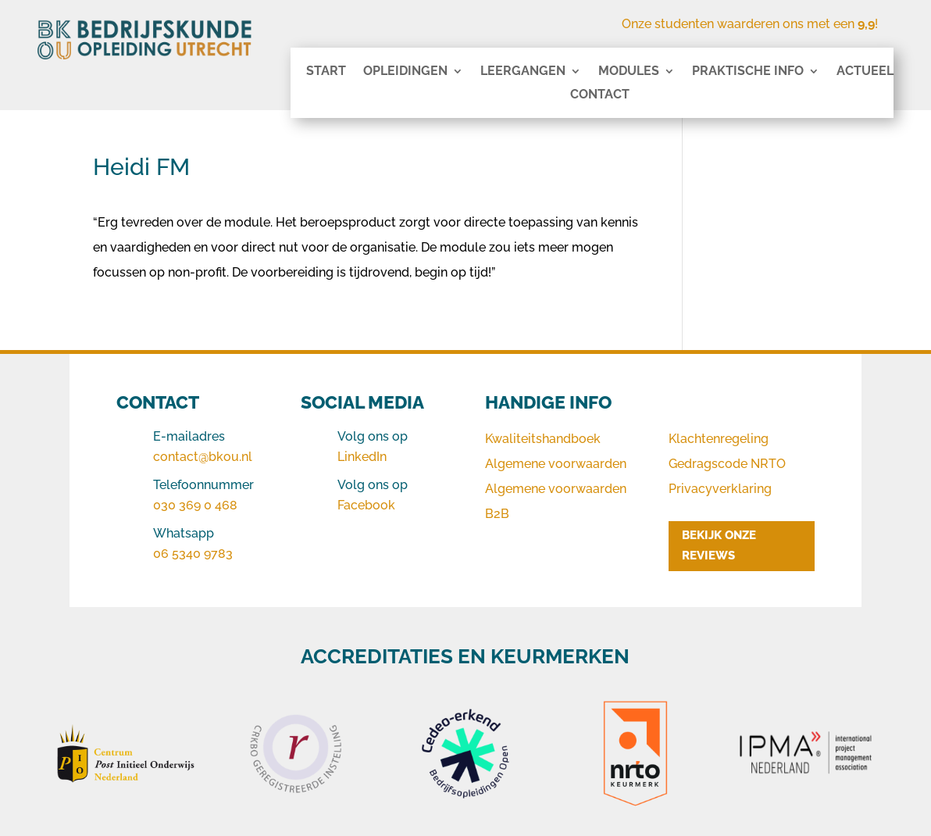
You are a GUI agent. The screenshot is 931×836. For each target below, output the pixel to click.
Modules (628, 72)
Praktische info (748, 72)
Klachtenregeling (719, 438)
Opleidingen (405, 72)
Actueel (865, 72)
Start (326, 72)
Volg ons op (372, 436)
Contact (600, 95)
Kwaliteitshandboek (543, 438)
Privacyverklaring (720, 488)
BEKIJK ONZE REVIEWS (719, 545)
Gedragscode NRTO (727, 463)
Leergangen (522, 72)
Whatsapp (183, 533)
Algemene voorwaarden (555, 463)
